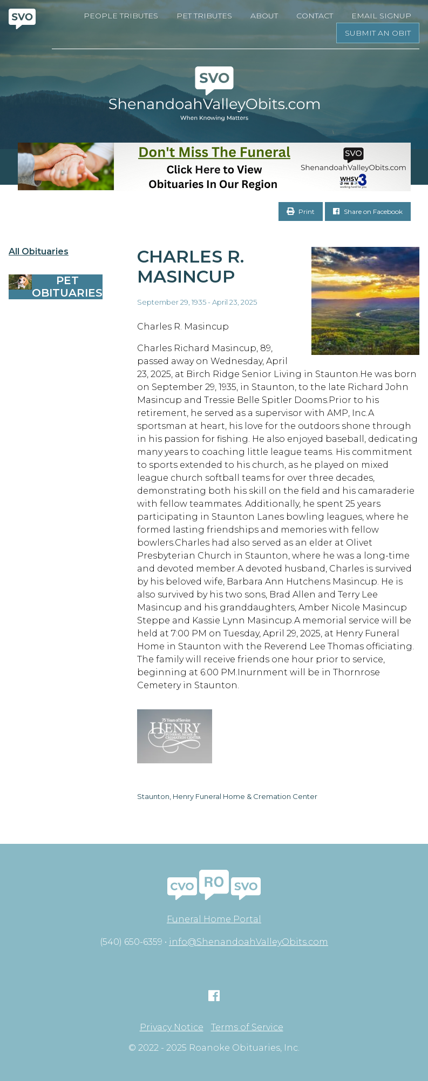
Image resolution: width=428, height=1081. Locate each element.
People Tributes (121, 16)
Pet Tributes (204, 16)
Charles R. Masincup (190, 266)
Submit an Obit (378, 33)
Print (301, 211)
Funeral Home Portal (214, 919)
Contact (314, 16)
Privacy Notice (171, 1027)
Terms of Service (247, 1027)
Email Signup (381, 16)
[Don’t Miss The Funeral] (214, 167)
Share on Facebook (368, 211)
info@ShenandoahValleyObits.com (248, 942)
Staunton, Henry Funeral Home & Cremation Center (227, 796)
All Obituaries (39, 252)
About (264, 16)
